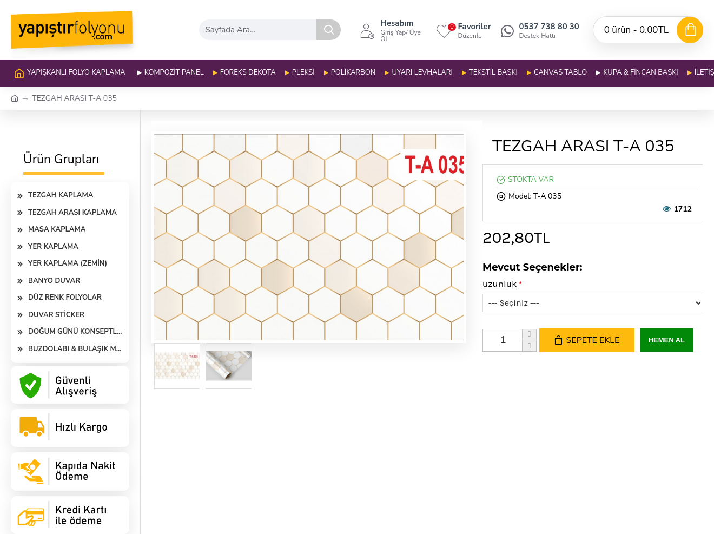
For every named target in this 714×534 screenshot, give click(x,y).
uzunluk (499, 283)
